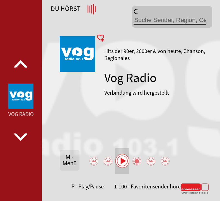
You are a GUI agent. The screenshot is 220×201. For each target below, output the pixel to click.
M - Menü (70, 160)
